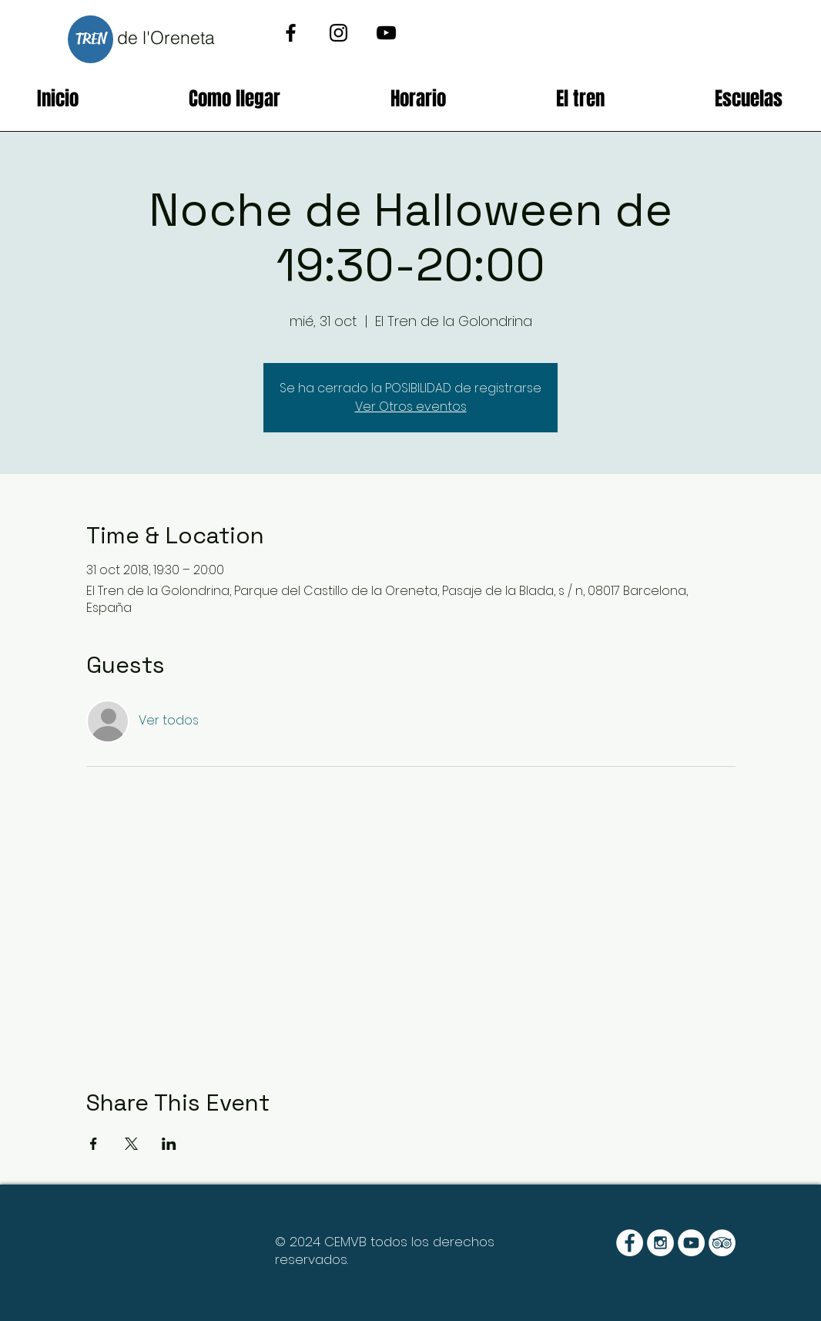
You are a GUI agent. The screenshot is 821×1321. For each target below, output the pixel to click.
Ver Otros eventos (411, 406)
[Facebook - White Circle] (629, 1242)
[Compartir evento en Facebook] (93, 1144)
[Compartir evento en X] (131, 1144)
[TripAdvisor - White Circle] (722, 1242)
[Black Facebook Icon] (291, 33)
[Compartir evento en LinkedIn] (169, 1144)
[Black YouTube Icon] (386, 33)
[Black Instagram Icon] (338, 33)
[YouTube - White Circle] (691, 1242)
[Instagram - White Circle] (660, 1242)
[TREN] (90, 39)
